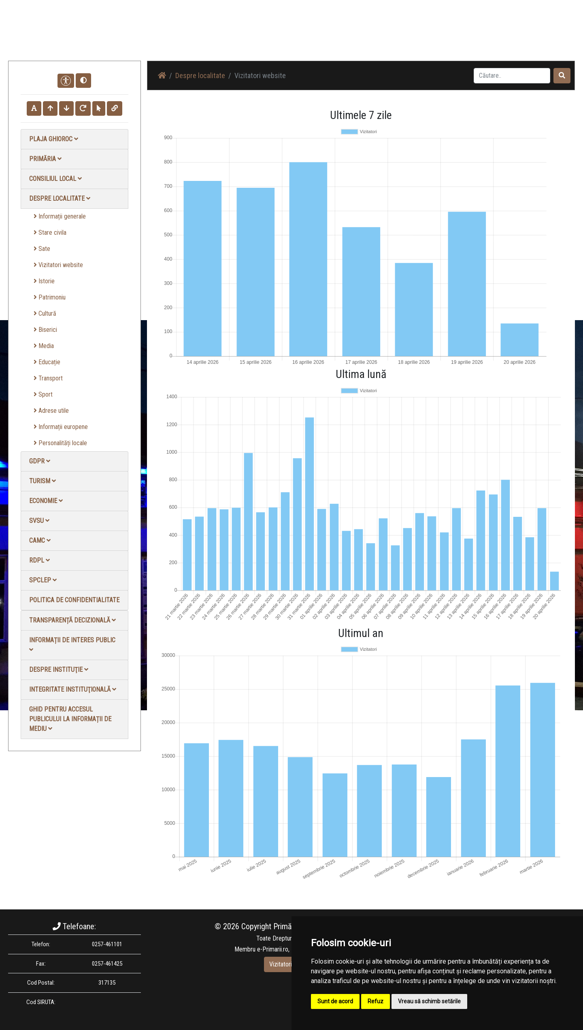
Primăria (45, 159)
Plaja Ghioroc (53, 139)
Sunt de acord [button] (335, 1001)
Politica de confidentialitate (74, 600)
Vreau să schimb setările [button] (429, 1001)
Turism (42, 481)
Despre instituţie (58, 669)
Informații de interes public (72, 644)
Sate (42, 249)
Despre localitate (59, 198)
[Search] (512, 75)
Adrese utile (51, 410)
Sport (43, 394)
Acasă (317, 36)
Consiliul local (55, 179)
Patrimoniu (50, 297)
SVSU (39, 521)
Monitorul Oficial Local (525, 36)
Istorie (44, 281)
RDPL (39, 560)
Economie (46, 501)
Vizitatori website (58, 265)
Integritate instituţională (72, 689)
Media (44, 346)
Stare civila (50, 232)
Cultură (45, 313)
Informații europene (61, 427)
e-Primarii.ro (272, 949)
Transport (48, 378)
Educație (47, 362)
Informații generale (60, 216)
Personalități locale (60, 443)
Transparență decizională (72, 620)
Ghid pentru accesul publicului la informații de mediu (70, 719)
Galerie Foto (397, 36)
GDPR (39, 461)
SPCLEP (43, 580)
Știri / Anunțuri (353, 36)
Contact (476, 36)
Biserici (45, 329)
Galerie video (439, 36)
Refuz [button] (375, 1001)
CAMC (40, 540)
